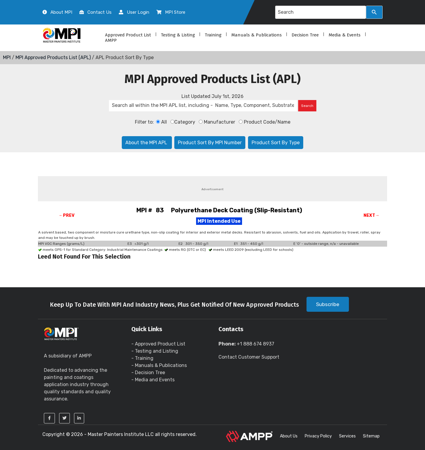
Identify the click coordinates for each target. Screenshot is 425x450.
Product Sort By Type (276, 142)
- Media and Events (153, 380)
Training (213, 35)
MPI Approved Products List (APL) (53, 57)
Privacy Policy (318, 436)
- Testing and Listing (154, 351)
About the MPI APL (146, 142)
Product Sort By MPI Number (210, 142)
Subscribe (327, 304)
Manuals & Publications (256, 35)
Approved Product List (128, 35)
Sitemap (371, 436)
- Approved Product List (158, 344)
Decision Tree (305, 35)
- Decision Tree (148, 372)
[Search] (374, 12)
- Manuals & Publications (159, 365)
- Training (142, 358)
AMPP (111, 40)
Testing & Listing (178, 35)
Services (347, 436)
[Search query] (320, 12)
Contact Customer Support (248, 357)
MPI (7, 57)
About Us (289, 436)
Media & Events (345, 35)
